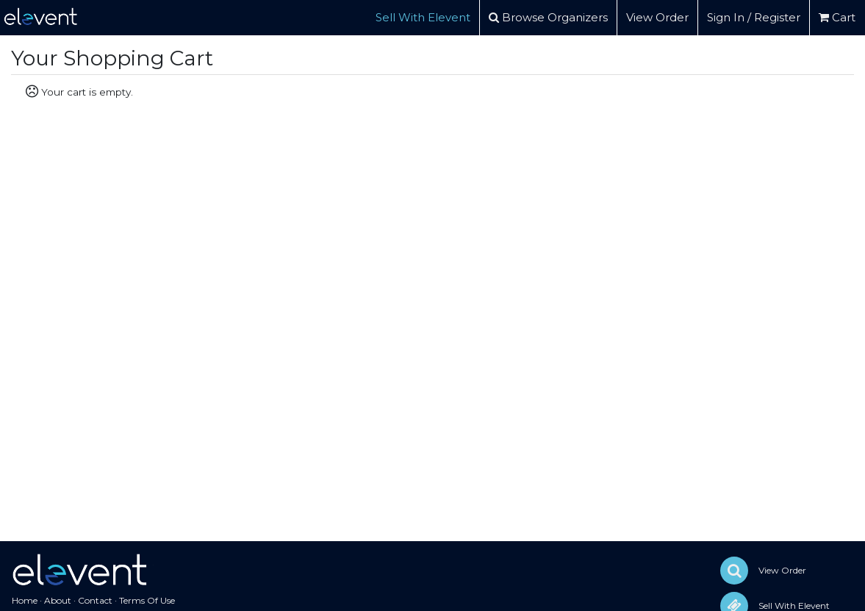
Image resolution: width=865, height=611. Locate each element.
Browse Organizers (548, 17)
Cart (837, 17)
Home (24, 600)
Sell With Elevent (423, 17)
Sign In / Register (753, 17)
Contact (95, 600)
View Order (657, 17)
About (57, 600)
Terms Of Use (147, 600)
